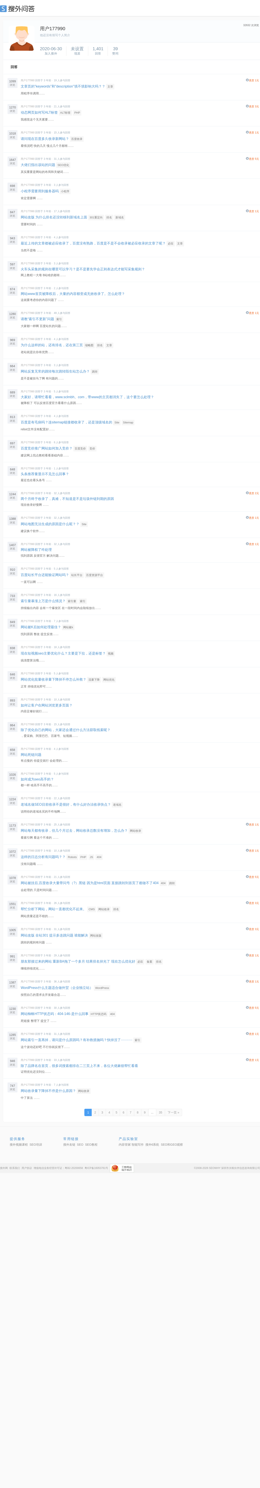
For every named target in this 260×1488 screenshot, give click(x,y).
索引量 (72, 601)
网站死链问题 (31, 755)
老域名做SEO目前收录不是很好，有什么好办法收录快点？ (66, 804)
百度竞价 (80, 448)
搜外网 (4, 1168)
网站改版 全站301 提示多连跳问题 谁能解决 (54, 935)
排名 (109, 217)
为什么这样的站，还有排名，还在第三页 (52, 345)
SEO (18, 9)
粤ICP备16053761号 (96, 1168)
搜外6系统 (152, 1144)
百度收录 (76, 139)
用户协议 (27, 1168)
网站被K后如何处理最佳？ (41, 627)
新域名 (119, 217)
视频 (110, 653)
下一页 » (173, 1112)
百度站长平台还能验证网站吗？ (45, 575)
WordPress (102, 988)
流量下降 (94, 679)
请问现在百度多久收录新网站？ (45, 139)
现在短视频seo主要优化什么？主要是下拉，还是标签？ (63, 653)
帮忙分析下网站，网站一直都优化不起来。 (53, 909)
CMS (91, 909)
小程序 (65, 191)
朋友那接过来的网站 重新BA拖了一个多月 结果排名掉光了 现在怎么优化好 (78, 961)
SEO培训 (36, 1144)
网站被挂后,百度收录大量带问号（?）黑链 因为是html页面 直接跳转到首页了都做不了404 (90, 883)
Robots (72, 857)
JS (91, 857)
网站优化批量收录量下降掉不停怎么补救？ (53, 679)
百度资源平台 (94, 575)
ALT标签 (65, 112)
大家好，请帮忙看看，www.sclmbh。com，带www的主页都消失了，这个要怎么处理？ (87, 397)
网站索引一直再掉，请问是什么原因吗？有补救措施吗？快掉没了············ (76, 1040)
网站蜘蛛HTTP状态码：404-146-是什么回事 (54, 1014)
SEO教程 (91, 1144)
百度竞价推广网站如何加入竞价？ (46, 448)
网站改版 (95, 935)
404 (99, 857)
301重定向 (96, 217)
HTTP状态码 (98, 1014)
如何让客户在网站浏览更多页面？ (46, 705)
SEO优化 (63, 165)
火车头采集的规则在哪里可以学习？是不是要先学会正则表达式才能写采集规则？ (83, 269)
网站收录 (135, 830)
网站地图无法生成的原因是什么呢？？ (50, 524)
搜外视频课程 (19, 1144)
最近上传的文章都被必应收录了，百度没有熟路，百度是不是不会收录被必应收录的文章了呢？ (93, 243)
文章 (110, 86)
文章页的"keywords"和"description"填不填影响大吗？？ (63, 86)
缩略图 (89, 345)
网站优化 (109, 679)
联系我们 (14, 1168)
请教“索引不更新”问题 (37, 319)
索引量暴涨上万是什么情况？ (43, 601)
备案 (149, 961)
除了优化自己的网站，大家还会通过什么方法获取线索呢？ (65, 730)
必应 (170, 243)
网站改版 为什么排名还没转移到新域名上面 (54, 217)
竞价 (92, 448)
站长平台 (76, 575)
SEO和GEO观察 (172, 1144)
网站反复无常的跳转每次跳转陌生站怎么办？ (55, 371)
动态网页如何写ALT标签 (39, 112)
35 (160, 1112)
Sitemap (128, 422)
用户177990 (28, 80)
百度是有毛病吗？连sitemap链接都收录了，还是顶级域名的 (66, 422)
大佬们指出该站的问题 (38, 165)
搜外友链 (69, 1144)
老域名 (117, 804)
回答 (14, 67)
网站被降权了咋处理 (36, 549)
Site (116, 422)
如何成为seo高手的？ (37, 779)
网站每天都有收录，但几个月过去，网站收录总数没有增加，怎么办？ (74, 830)
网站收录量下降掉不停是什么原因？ (48, 1091)
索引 (59, 319)
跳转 (95, 371)
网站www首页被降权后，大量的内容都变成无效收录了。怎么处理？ (73, 294)
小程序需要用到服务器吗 (40, 191)
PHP (77, 112)
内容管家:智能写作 (131, 1144)
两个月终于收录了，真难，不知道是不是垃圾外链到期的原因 (67, 499)
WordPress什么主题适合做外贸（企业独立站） (57, 988)
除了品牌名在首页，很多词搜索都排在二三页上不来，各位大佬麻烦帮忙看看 (79, 1066)
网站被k (68, 627)
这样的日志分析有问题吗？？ (43, 857)
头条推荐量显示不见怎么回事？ (45, 474)
